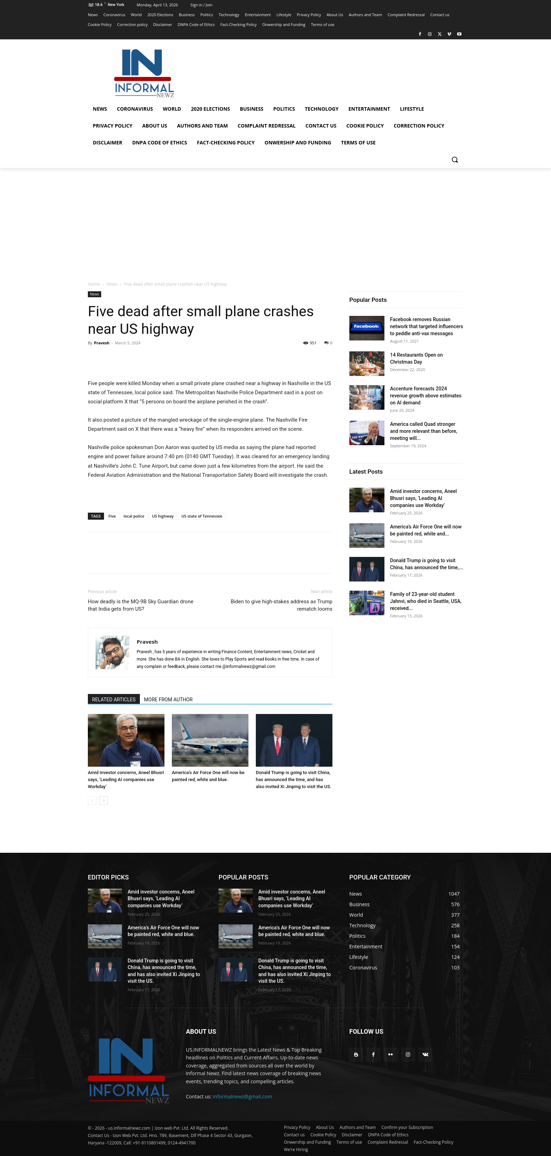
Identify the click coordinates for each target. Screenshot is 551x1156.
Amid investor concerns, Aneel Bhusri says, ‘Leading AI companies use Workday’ (126, 779)
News (111, 284)
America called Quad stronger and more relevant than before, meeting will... (423, 431)
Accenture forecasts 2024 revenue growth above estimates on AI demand (425, 395)
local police (134, 516)
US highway (163, 516)
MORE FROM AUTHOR (168, 699)
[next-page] (103, 800)
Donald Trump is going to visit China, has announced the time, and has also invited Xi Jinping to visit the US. (293, 779)
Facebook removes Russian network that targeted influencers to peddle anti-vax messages (426, 326)
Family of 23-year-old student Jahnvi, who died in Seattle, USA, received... (425, 601)
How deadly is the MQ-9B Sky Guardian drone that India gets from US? (140, 605)
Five (112, 516)
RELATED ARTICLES (114, 699)
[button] (454, 159)
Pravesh (101, 342)
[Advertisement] (275, 220)
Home (94, 284)
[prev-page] (92, 800)
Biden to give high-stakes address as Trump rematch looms (281, 605)
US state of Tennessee (201, 516)
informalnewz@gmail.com (242, 1096)
